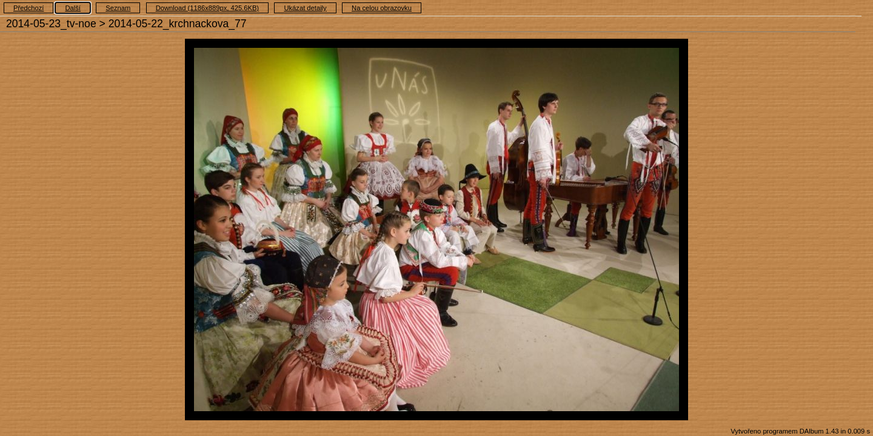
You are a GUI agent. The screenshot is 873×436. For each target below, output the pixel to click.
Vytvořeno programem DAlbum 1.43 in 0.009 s (800, 431)
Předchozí (28, 8)
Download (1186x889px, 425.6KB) (207, 8)
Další (73, 8)
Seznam (117, 8)
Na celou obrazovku (382, 8)
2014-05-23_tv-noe (51, 24)
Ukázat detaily (305, 8)
